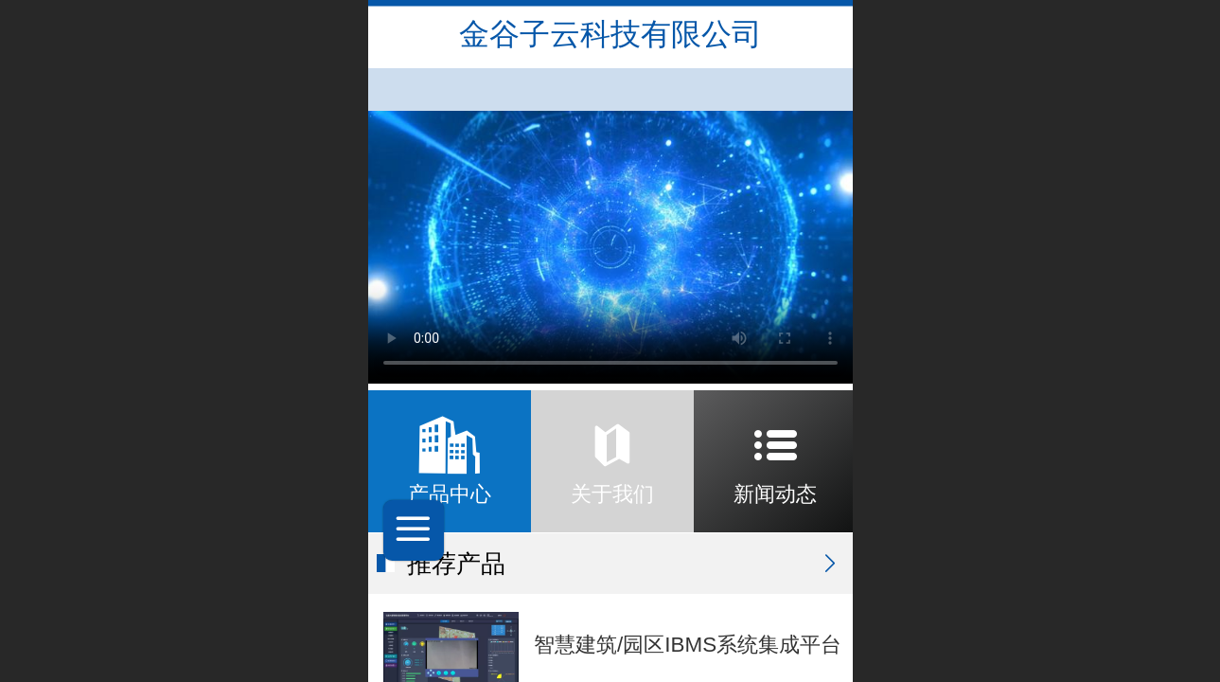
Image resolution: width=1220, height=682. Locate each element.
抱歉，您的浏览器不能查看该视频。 (610, 247)
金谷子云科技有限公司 (610, 34)
